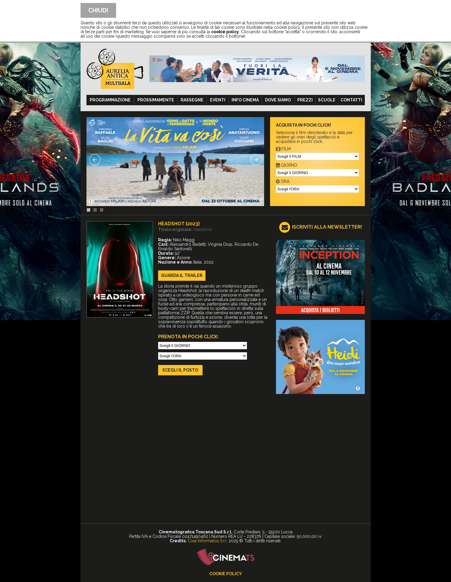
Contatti (351, 100)
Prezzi (305, 100)
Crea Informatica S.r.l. (207, 540)
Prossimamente (155, 100)
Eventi (217, 100)
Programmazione (110, 100)
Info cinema (245, 100)
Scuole (327, 100)
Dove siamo (278, 100)
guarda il (182, 275)
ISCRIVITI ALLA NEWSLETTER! (327, 227)
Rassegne (192, 100)
